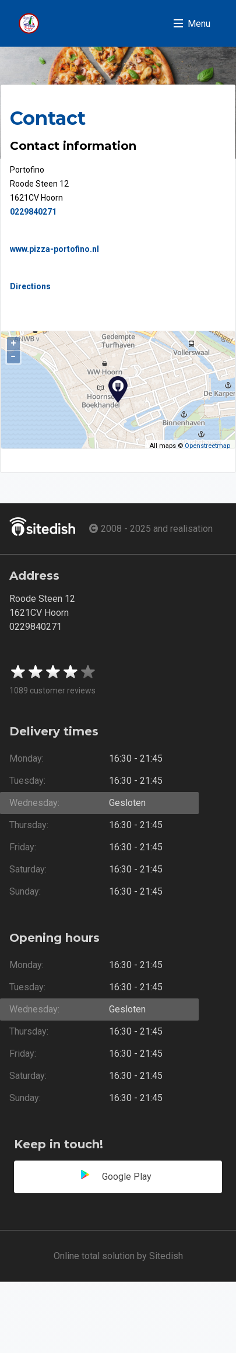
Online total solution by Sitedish (118, 1255)
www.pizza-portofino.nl (54, 249)
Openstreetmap (207, 446)
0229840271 (33, 211)
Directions (30, 286)
